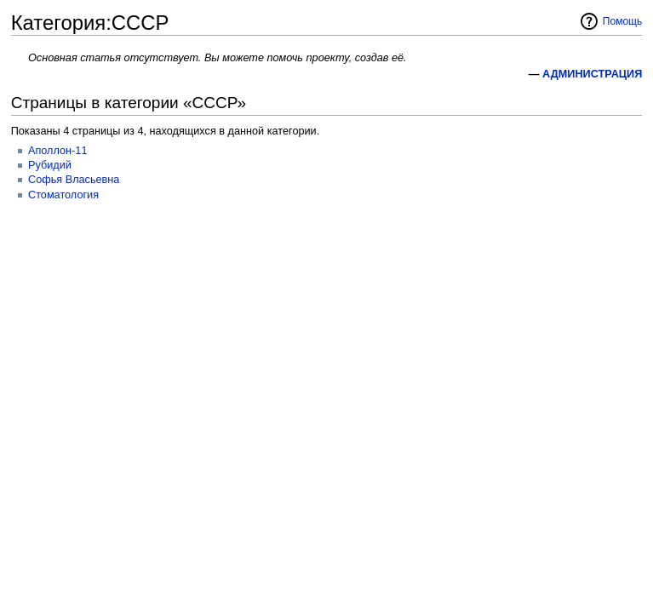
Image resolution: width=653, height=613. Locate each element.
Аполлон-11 (57, 151)
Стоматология (63, 195)
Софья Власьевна (73, 180)
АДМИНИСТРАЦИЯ (592, 74)
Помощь (623, 21)
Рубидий (50, 165)
